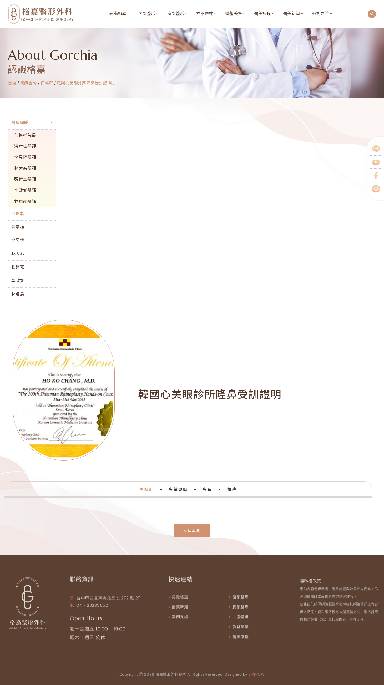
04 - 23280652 (89, 608)
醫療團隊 (20, 122)
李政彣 (17, 280)
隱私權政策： (312, 583)
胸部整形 (175, 13)
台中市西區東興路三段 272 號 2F (105, 600)
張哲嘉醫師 (25, 179)
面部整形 (146, 13)
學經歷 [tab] (147, 489)
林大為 (17, 254)
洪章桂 (17, 227)
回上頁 (192, 530)
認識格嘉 (117, 13)
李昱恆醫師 (25, 157)
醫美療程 (262, 13)
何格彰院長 (25, 135)
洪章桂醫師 (25, 146)
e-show (257, 676)
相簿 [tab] (232, 489)
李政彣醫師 (25, 190)
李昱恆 (17, 240)
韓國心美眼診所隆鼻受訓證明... (85, 83)
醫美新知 (291, 13)
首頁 (12, 83)
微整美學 (233, 13)
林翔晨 (17, 294)
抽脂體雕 (204, 13)
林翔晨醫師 (25, 201)
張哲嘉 (17, 267)
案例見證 (320, 13)
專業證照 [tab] (178, 489)
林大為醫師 (25, 168)
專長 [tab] (207, 489)
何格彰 (47, 83)
